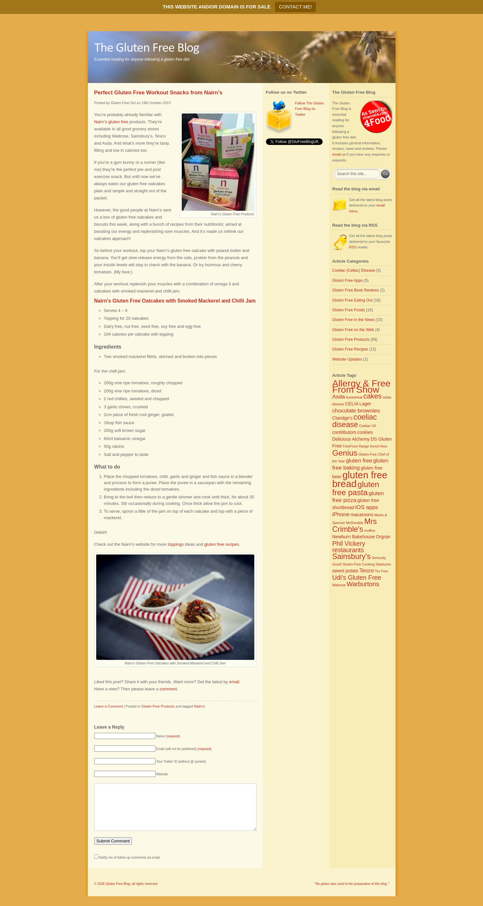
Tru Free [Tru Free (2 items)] (381, 571)
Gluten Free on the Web (353, 330)
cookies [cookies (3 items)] (365, 432)
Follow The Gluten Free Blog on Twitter (309, 108)
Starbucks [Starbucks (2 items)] (383, 564)
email (234, 681)
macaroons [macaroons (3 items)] (362, 514)
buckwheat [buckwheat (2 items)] (354, 397)
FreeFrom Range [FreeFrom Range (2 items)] (356, 446)
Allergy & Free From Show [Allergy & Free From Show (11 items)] (361, 386)
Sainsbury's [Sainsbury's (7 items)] (351, 556)
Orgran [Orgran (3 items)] (383, 536)
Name (168, 736)
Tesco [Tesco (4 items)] (366, 570)
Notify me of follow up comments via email (129, 867)
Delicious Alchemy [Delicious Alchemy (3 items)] (351, 439)
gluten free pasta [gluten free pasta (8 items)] (355, 488)
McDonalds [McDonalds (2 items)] (354, 523)
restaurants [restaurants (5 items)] (348, 550)
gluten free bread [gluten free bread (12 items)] (359, 479)
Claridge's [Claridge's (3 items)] (342, 418)
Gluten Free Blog (118, 893)
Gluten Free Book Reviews (355, 290)
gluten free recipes (221, 544)
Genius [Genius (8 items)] (345, 452)
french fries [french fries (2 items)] (378, 446)
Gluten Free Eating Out (352, 300)
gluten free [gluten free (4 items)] (359, 460)
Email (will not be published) (184, 749)
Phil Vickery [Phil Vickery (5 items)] (348, 543)
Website (162, 774)
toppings (176, 544)
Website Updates (347, 359)
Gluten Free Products (158, 706)
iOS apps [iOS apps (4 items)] (366, 507)
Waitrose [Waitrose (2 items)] (339, 585)
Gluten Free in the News (353, 319)
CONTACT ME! (295, 6)
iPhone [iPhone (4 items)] (341, 514)
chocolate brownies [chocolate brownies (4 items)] (356, 410)
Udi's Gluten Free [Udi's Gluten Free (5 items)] (356, 577)
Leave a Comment (108, 706)
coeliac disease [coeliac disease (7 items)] (354, 421)
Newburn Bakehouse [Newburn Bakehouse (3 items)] (353, 536)
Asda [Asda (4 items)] (338, 396)
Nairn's (199, 706)
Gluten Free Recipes (350, 349)
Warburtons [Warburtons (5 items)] (363, 584)
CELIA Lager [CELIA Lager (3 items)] (358, 403)
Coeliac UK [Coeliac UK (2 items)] (367, 426)
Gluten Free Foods (348, 310)
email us (339, 154)
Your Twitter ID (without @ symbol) (181, 761)
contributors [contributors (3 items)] (344, 432)
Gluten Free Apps (347, 280)
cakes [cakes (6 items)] (372, 396)
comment (168, 688)
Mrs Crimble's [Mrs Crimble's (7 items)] (354, 525)
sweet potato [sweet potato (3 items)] (345, 570)
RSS (353, 247)
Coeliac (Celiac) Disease (353, 270)
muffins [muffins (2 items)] (369, 530)
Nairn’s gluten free (111, 121)
